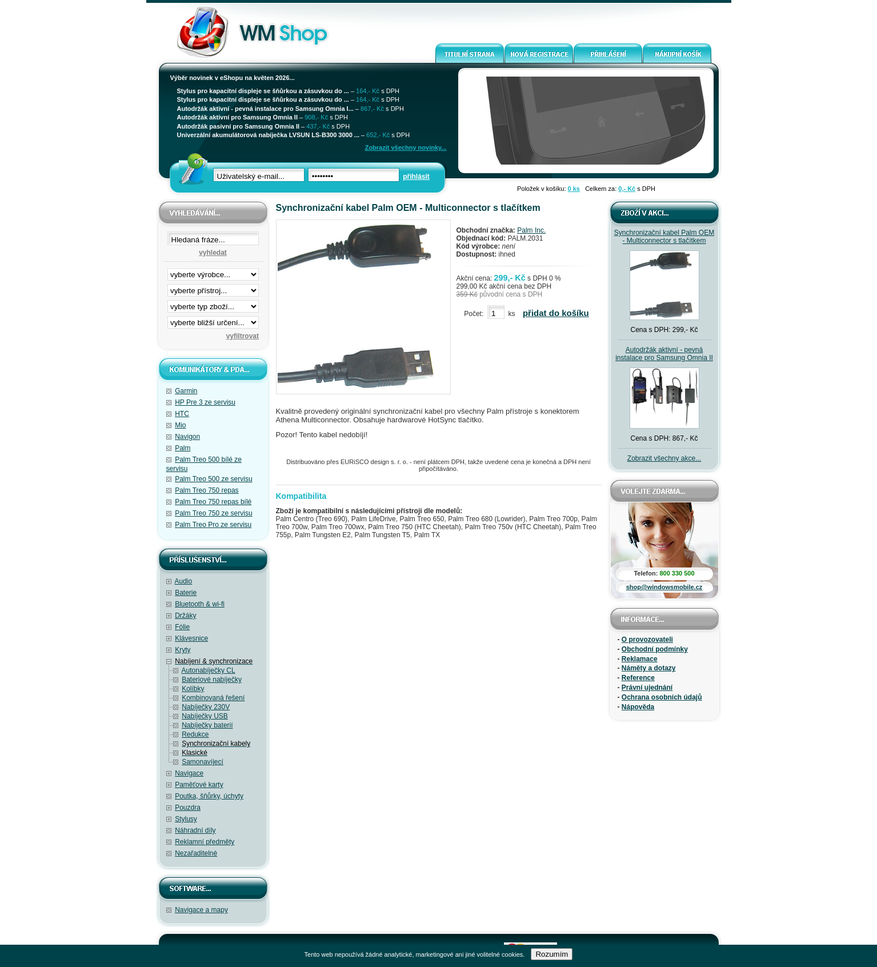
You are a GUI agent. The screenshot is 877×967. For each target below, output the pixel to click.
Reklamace (640, 659)
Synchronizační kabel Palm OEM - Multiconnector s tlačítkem (664, 237)
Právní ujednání (647, 688)
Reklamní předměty (204, 842)
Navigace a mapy (201, 910)
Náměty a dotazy (649, 668)
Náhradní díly (195, 830)
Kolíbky (193, 689)
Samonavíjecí (202, 762)
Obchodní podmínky (655, 649)
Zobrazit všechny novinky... (406, 147)
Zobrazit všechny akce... (664, 458)
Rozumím (551, 954)
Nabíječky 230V (206, 707)
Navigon (187, 437)
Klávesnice (191, 638)
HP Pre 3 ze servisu (205, 402)
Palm (182, 448)
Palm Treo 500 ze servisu (213, 479)
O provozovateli (647, 640)
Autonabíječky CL (208, 670)
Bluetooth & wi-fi (200, 604)
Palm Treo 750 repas (206, 490)
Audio (184, 581)
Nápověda (638, 707)
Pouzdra (188, 808)
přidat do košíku (556, 313)
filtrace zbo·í (213, 304)
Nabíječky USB (205, 716)
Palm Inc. (531, 230)
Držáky (185, 616)
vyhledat (213, 253)
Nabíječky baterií (207, 725)
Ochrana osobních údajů (662, 697)
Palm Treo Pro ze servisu (213, 525)
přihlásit (416, 177)
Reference (638, 678)
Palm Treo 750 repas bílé (213, 502)
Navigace (189, 773)
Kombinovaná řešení (213, 698)
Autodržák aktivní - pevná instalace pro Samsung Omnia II (664, 354)
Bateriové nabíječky (212, 680)
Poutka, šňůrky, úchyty (209, 796)
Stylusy (186, 819)
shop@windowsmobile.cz (664, 587)
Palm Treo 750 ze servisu (213, 513)
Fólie (182, 627)
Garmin (186, 391)
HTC (182, 414)
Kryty (182, 650)
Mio (180, 425)
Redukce (195, 734)
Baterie (186, 593)
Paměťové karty (199, 785)
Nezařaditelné (196, 853)
